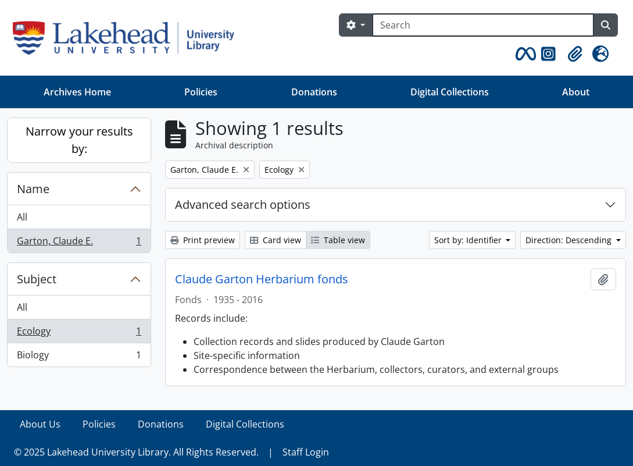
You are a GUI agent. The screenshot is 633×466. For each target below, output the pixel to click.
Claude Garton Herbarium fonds (261, 279)
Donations (314, 92)
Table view (338, 240)
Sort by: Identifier (469, 240)
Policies (200, 92)
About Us (40, 424)
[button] (524, 54)
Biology (78, 357)
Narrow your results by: (79, 139)
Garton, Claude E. (78, 243)
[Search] (483, 25)
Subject (36, 279)
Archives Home (77, 92)
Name (33, 189)
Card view (275, 240)
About (575, 92)
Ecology (78, 333)
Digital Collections (449, 92)
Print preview (202, 240)
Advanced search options (242, 204)
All (22, 217)
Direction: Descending (569, 240)
